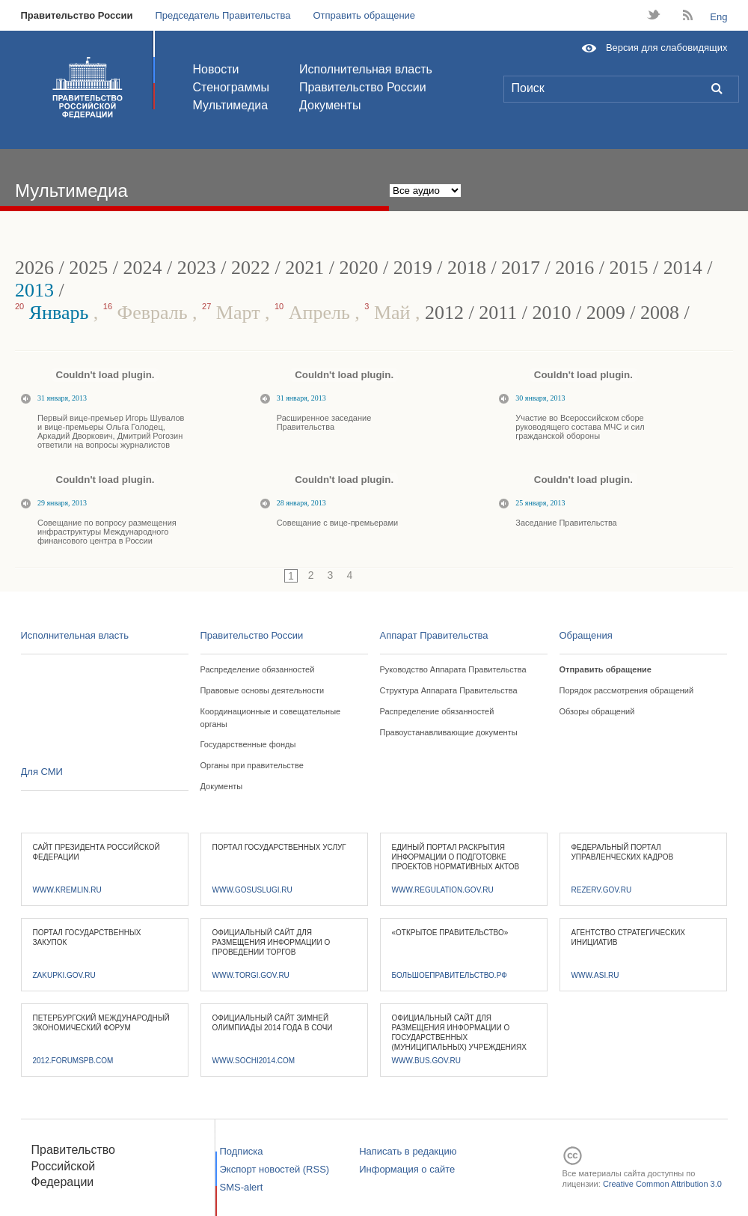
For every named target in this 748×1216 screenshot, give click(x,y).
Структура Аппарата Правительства (449, 690)
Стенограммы (231, 87)
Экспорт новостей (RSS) (275, 1169)
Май (389, 312)
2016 (574, 268)
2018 (466, 268)
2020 (358, 268)
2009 (605, 312)
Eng (718, 16)
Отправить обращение (364, 15)
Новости (216, 69)
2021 (304, 268)
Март (233, 312)
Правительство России (77, 15)
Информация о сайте (407, 1169)
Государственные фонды (248, 744)
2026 (34, 268)
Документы (330, 105)
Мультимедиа (231, 105)
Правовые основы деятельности (262, 690)
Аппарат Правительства (434, 635)
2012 (444, 312)
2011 (498, 312)
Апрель (315, 312)
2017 (520, 268)
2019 (412, 268)
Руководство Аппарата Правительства (453, 669)
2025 (88, 268)
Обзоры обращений (597, 711)
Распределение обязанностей (257, 669)
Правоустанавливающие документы (449, 732)
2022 (250, 268)
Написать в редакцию (407, 1151)
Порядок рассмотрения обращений (627, 690)
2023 (196, 268)
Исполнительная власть (365, 69)
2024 (142, 268)
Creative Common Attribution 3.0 (662, 1183)
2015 (629, 268)
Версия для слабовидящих (667, 47)
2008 (659, 312)
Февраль (147, 312)
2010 (552, 312)
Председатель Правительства (222, 15)
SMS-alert (241, 1187)
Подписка (241, 1151)
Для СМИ (42, 771)
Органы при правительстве (252, 765)
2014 (682, 268)
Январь (54, 312)
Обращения (586, 635)
